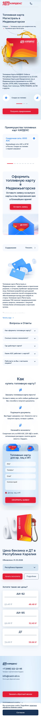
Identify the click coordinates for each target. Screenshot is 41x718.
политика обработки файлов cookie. (20, 706)
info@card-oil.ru (11, 676)
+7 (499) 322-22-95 (12, 669)
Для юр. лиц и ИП (14, 493)
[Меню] (37, 3)
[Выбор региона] (20, 567)
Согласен (20, 712)
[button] (19, 103)
